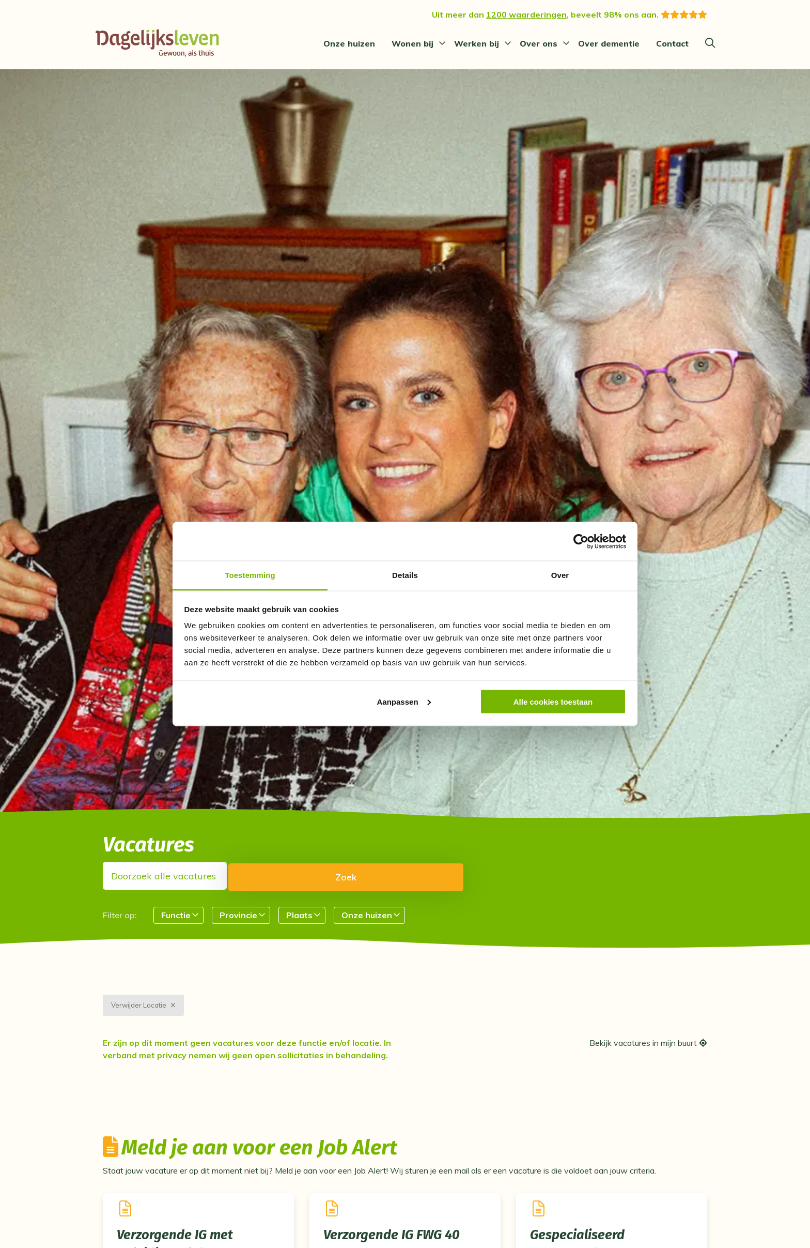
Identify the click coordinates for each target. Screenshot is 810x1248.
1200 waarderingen (526, 14)
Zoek (378, 876)
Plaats (299, 914)
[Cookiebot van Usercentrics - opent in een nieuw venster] (581, 541)
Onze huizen (349, 43)
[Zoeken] (710, 43)
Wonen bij (412, 43)
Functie (176, 914)
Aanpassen (404, 701)
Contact (672, 43)
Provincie (238, 914)
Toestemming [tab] (250, 575)
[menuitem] (349, 43)
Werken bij (476, 43)
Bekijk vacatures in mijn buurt (648, 1054)
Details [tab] (405, 575)
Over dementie (609, 43)
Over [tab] (560, 575)
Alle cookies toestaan (553, 701)
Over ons (538, 43)
